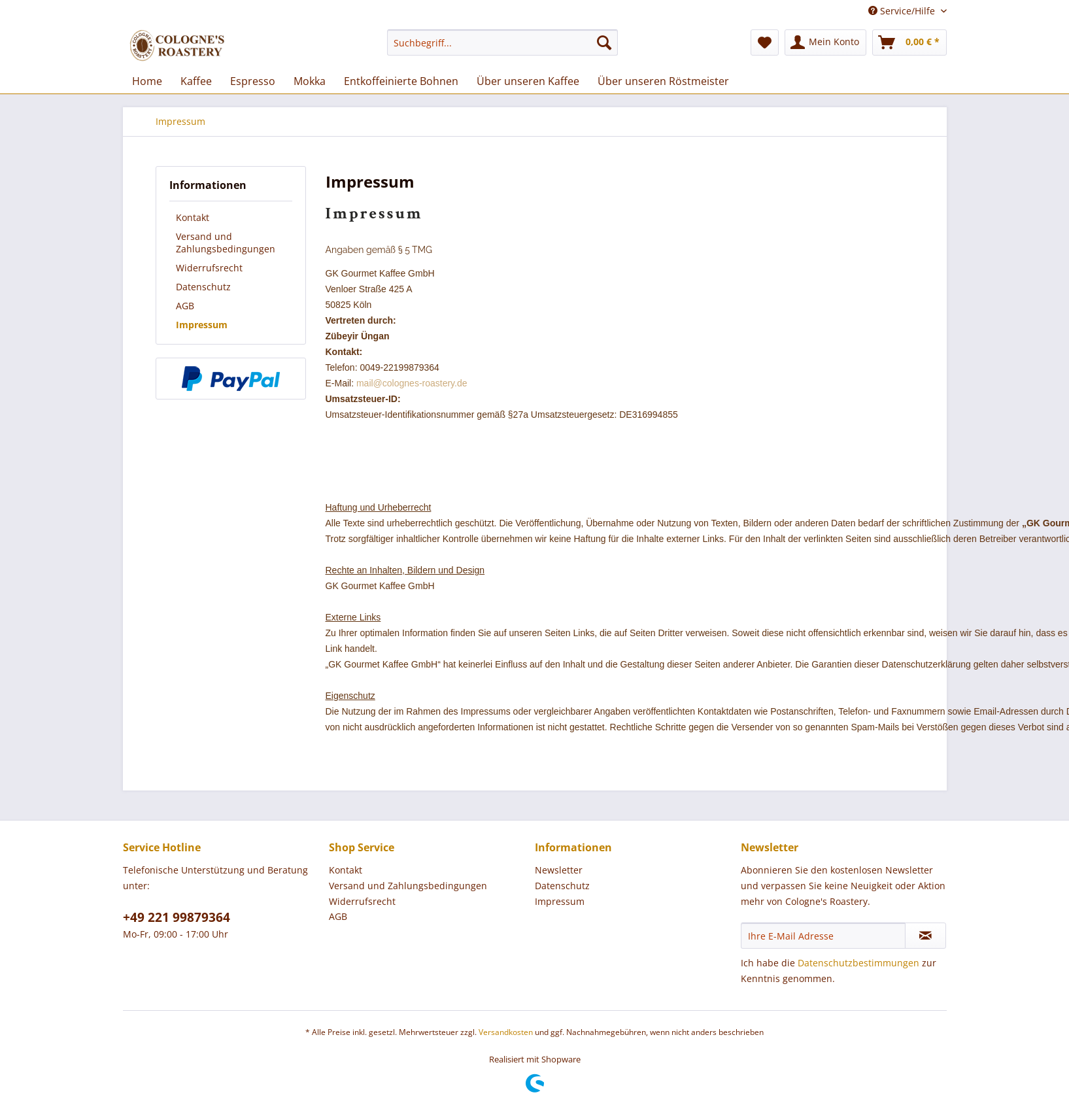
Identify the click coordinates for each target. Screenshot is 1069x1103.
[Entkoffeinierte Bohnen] (401, 81)
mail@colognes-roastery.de (411, 383)
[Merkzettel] (765, 42)
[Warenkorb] (909, 42)
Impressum (202, 324)
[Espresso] (252, 81)
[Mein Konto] (825, 42)
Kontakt (192, 217)
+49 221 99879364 (176, 917)
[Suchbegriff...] (502, 42)
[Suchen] (604, 42)
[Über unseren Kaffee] (527, 81)
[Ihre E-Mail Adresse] (823, 936)
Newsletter (559, 870)
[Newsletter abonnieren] (925, 936)
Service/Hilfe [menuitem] (903, 11)
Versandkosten (506, 1032)
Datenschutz (203, 286)
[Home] (147, 81)
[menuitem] (502, 42)
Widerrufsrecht (209, 268)
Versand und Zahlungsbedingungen (225, 242)
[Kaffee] (196, 81)
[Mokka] (309, 81)
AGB (185, 305)
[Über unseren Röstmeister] (663, 81)
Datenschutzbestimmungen (858, 963)
